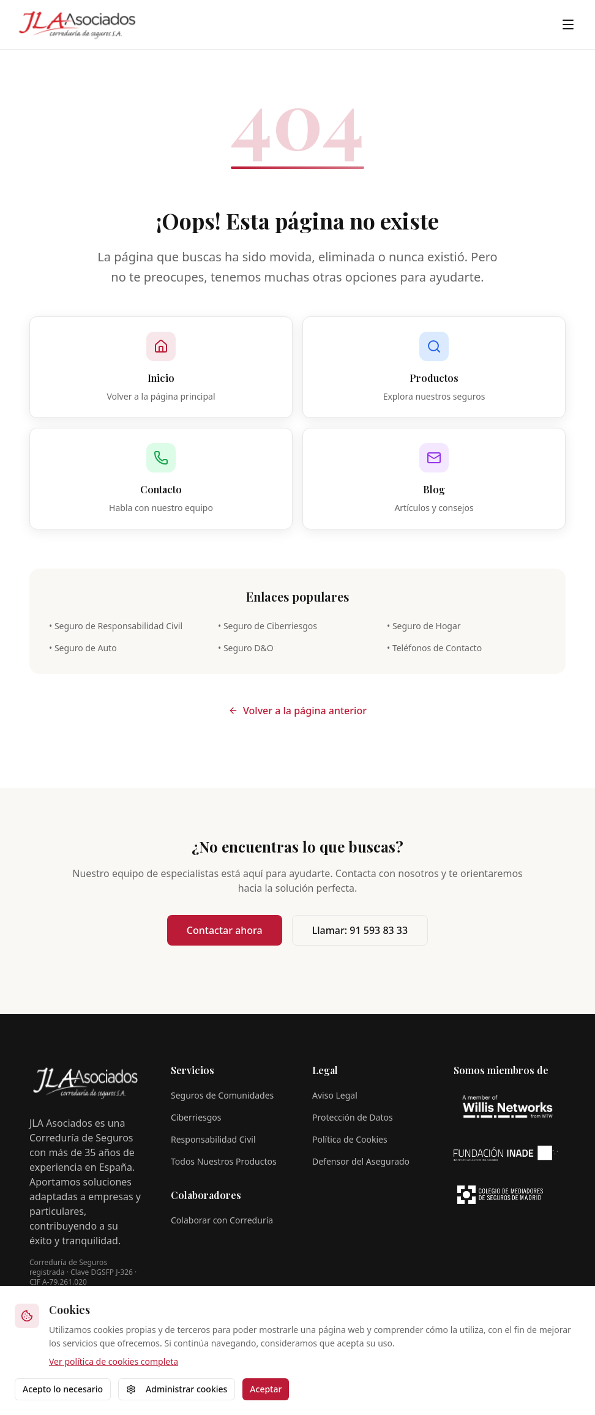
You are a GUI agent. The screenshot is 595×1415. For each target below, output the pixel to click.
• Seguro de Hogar (424, 626)
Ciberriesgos (196, 1117)
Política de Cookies (349, 1139)
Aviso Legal (334, 1095)
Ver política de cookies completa (113, 1361)
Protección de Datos (352, 1117)
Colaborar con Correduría (222, 1220)
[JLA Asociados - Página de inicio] (77, 24)
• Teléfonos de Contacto (434, 648)
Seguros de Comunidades (222, 1095)
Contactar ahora (225, 930)
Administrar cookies (176, 1389)
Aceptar (266, 1389)
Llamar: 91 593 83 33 (360, 930)
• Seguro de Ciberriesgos (267, 626)
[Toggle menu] (568, 24)
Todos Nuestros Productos (224, 1161)
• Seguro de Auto (83, 648)
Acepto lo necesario (63, 1389)
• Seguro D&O (246, 648)
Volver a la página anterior (297, 710)
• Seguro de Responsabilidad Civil (115, 626)
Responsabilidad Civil (213, 1139)
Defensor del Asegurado (361, 1161)
